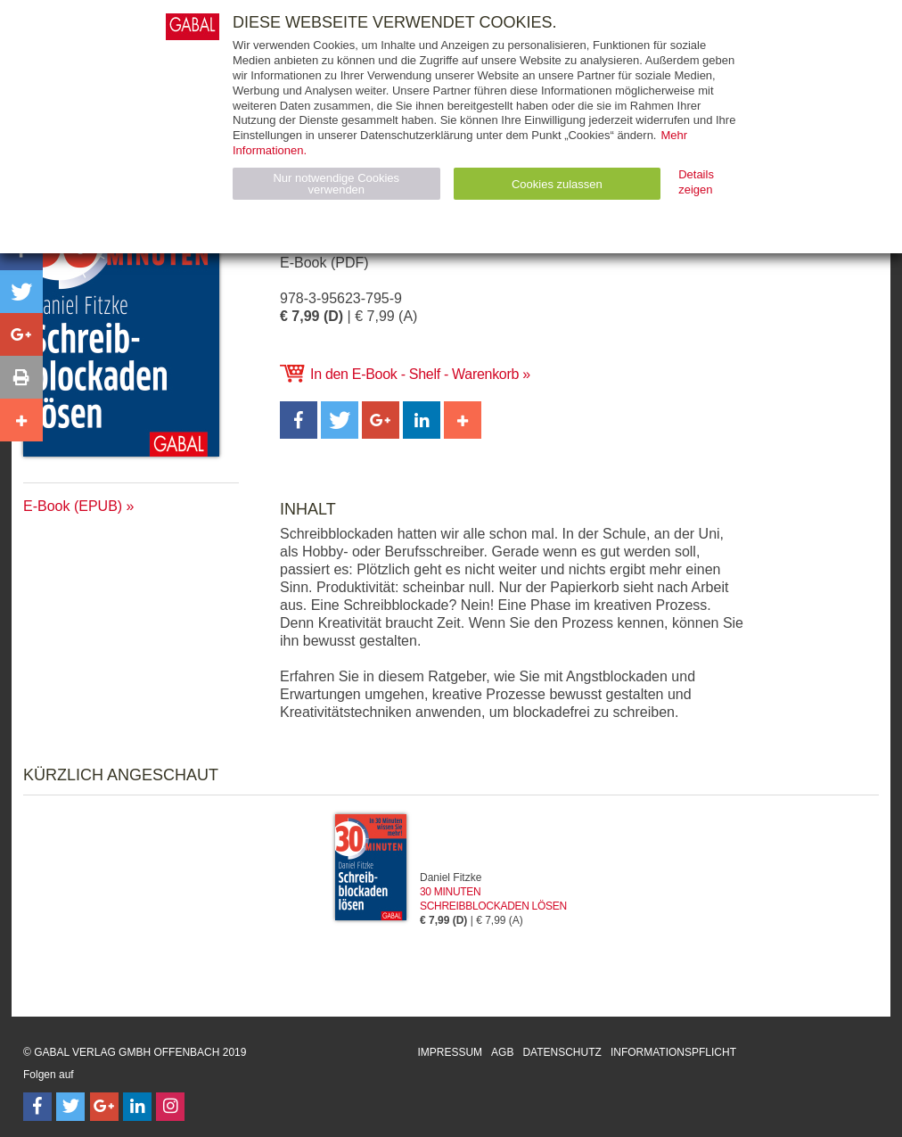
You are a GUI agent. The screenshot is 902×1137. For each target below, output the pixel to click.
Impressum (449, 1052)
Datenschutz (561, 1052)
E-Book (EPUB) (72, 506)
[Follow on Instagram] (170, 1106)
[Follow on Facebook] (37, 1106)
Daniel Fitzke (450, 877)
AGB (502, 1052)
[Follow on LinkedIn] (137, 1106)
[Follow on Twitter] (70, 1106)
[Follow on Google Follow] (104, 1106)
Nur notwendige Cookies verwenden (336, 183)
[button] (298, 420)
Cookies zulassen (557, 184)
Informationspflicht (673, 1052)
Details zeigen (696, 182)
